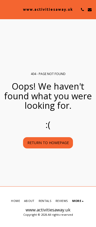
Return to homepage (48, 142)
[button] (5, 9)
